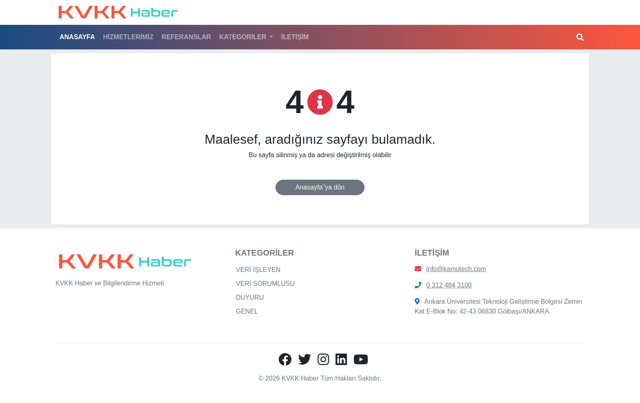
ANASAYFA (77, 36)
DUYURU (250, 297)
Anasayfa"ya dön (320, 187)
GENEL (247, 311)
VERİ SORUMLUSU (265, 283)
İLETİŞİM (295, 36)
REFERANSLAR (186, 36)
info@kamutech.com (456, 268)
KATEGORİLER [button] (243, 36)
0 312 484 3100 (448, 285)
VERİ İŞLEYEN (258, 269)
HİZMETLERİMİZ (128, 36)
